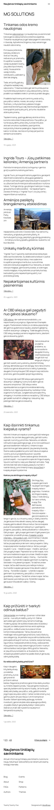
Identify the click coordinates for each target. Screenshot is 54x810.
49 (10, 740)
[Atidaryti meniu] (49, 4)
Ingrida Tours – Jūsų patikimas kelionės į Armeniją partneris (27, 160)
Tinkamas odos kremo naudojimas (21, 26)
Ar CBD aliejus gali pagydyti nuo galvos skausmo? (25, 312)
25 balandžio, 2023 (11, 412)
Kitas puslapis (42, 740)
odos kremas (17, 34)
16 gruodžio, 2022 (10, 593)
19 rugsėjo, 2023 (10, 145)
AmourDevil (38, 467)
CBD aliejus (8, 319)
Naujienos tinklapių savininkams (20, 3)
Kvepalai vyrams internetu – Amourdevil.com (23, 536)
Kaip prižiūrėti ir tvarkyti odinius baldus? (22, 608)
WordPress (46, 805)
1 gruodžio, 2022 (10, 722)
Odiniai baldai (9, 615)
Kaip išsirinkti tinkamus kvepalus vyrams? (21, 427)
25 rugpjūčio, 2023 (10, 297)
